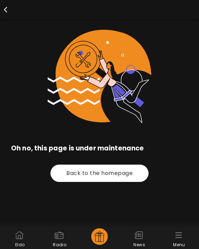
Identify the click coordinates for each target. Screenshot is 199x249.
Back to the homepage (99, 173)
